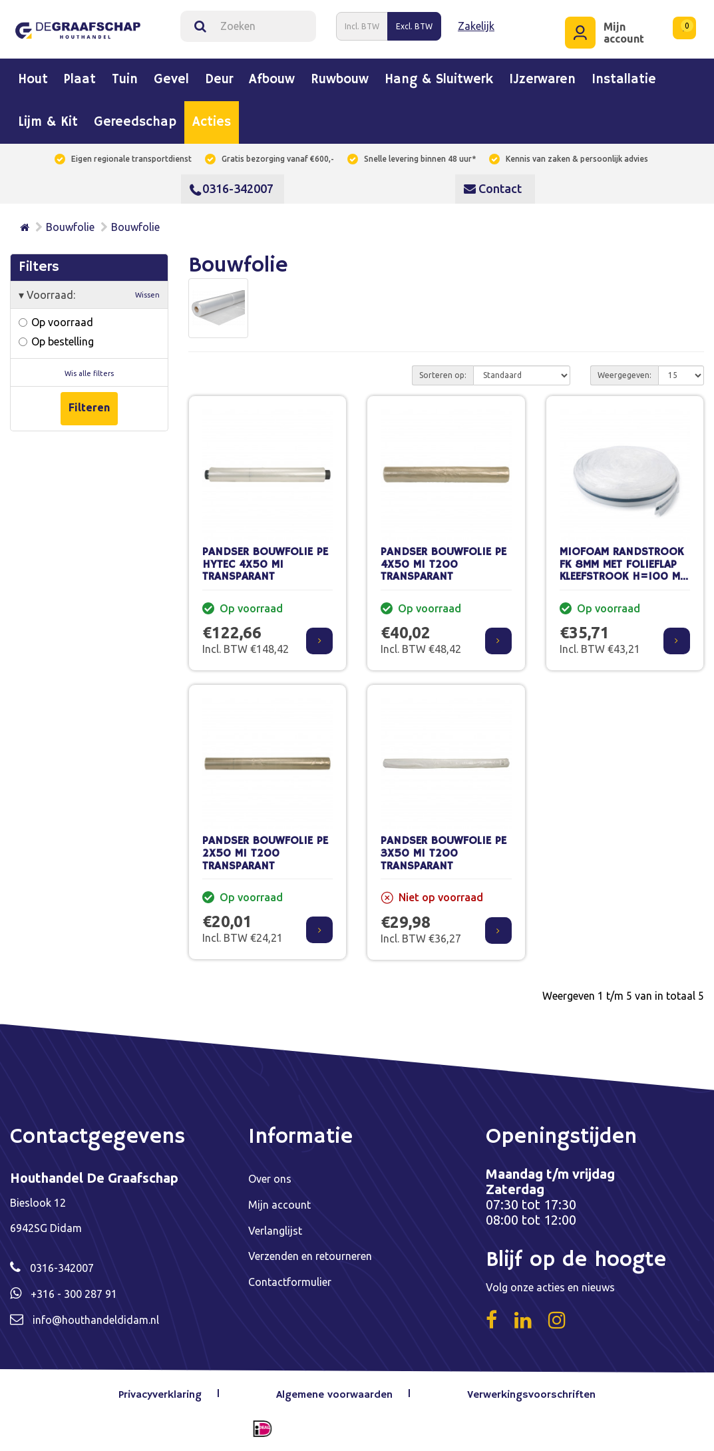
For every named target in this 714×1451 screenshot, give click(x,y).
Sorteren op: (442, 374)
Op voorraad (56, 321)
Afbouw (272, 80)
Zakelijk (476, 26)
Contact (493, 188)
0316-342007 (231, 188)
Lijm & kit (48, 122)
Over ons (269, 1179)
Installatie (624, 80)
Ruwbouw (340, 80)
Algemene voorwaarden (334, 1395)
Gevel (171, 80)
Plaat (80, 80)
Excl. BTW (414, 25)
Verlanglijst (275, 1229)
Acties (211, 122)
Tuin (125, 80)
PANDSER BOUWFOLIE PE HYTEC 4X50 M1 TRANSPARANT (265, 564)
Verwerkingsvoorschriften (531, 1395)
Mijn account (279, 1204)
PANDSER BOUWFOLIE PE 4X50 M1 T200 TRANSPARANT (443, 564)
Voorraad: (89, 294)
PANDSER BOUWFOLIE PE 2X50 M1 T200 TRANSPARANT (265, 853)
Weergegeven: (624, 374)
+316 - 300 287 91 (74, 1293)
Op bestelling (56, 341)
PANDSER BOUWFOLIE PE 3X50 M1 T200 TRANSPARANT (443, 853)
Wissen (147, 294)
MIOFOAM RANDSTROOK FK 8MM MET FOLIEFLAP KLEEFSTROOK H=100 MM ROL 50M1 (624, 570)
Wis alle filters (89, 373)
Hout (33, 80)
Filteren (89, 407)
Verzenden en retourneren (310, 1255)
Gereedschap (135, 122)
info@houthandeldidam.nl (96, 1319)
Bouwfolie (70, 227)
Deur (219, 80)
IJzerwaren (542, 80)
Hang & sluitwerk (439, 80)
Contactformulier (289, 1280)
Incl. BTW (362, 25)
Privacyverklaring (160, 1395)
